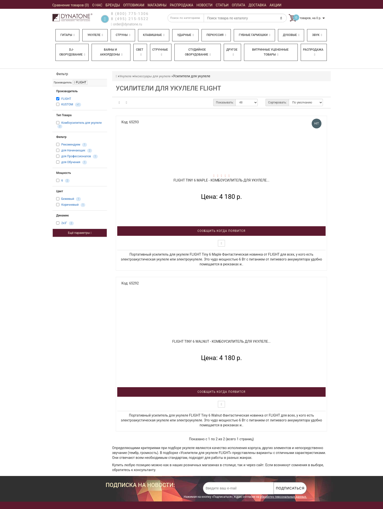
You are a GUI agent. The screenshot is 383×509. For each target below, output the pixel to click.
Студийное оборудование (198, 52)
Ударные (185, 35)
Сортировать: (277, 102)
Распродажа (313, 52)
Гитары (68, 35)
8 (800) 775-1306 (130, 13)
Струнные (160, 52)
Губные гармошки (254, 35)
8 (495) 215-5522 (130, 19)
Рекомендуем (70, 144)
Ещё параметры (80, 233)
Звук (317, 35)
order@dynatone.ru (126, 24)
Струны (123, 35)
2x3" (64, 223)
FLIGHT (80, 82)
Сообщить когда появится (221, 231)
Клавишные (153, 35)
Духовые (291, 35)
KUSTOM (67, 104)
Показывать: (225, 102)
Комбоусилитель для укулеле (81, 122)
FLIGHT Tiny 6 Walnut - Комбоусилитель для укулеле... (221, 341)
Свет (139, 52)
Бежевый (67, 199)
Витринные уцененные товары (270, 52)
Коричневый (70, 204)
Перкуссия (216, 35)
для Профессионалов (76, 156)
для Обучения (70, 162)
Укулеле (95, 35)
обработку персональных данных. (283, 496)
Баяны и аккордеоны (111, 52)
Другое (231, 52)
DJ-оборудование (72, 52)
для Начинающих (73, 150)
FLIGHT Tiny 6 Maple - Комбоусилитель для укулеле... (221, 180)
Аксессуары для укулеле (152, 76)
